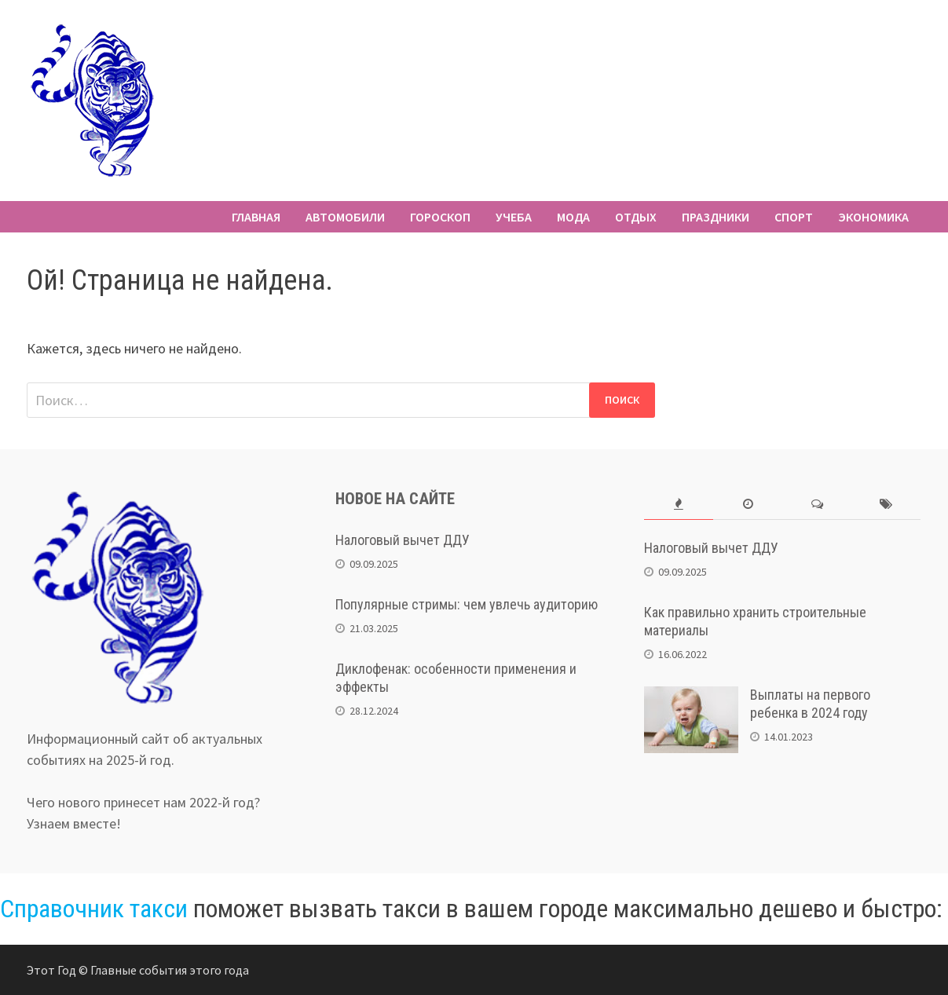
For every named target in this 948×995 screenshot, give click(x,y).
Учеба (514, 217)
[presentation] (678, 504)
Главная (256, 217)
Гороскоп (440, 217)
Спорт (793, 217)
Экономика (873, 217)
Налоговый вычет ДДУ (402, 540)
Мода (573, 217)
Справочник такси (94, 909)
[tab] (678, 504)
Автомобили (345, 217)
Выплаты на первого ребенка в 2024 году (810, 703)
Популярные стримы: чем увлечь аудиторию (466, 604)
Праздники (715, 217)
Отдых (636, 217)
